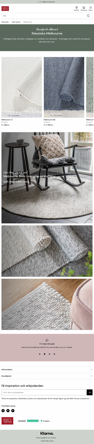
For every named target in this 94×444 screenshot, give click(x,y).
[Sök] (88, 16)
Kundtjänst (47, 376)
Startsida (5, 22)
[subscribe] (90, 392)
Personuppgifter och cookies (46, 438)
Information (47, 369)
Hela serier (16, 22)
